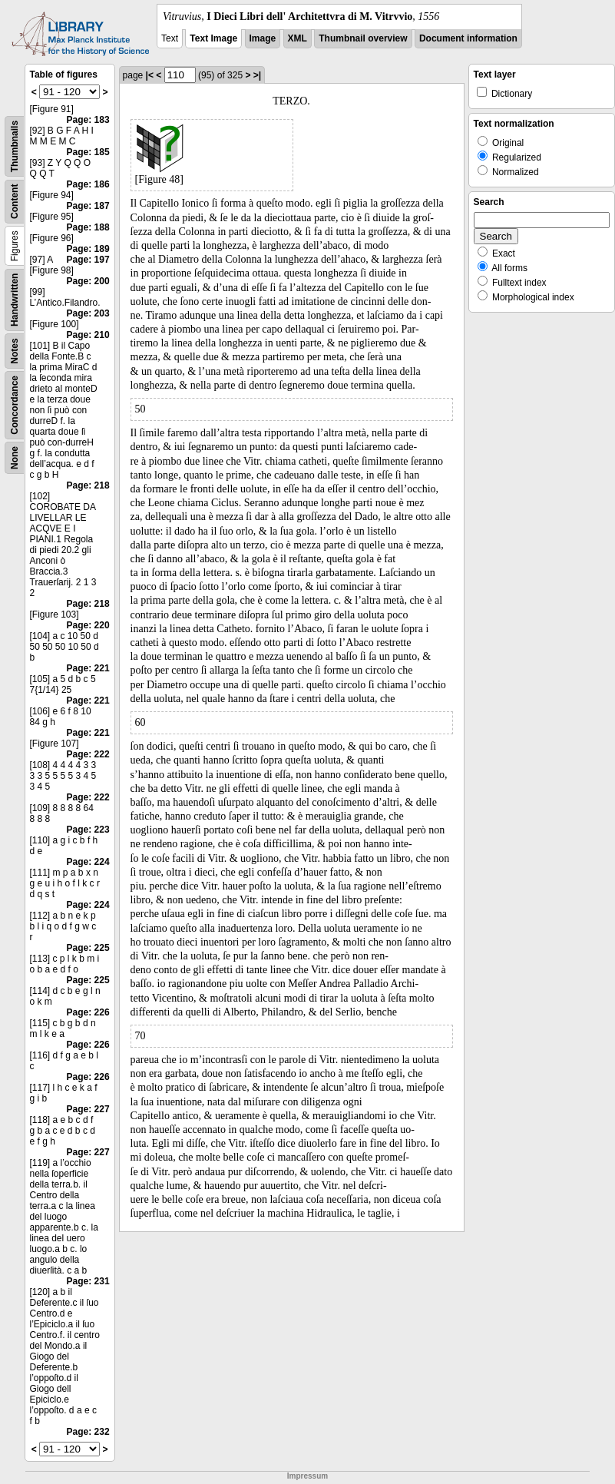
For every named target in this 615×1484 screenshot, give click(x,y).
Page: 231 (88, 1281)
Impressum (307, 1476)
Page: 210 (88, 335)
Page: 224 (88, 861)
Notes (14, 350)
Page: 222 (88, 754)
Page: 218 (88, 485)
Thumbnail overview (363, 38)
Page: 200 (88, 281)
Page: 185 (88, 152)
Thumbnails (14, 146)
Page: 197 (88, 259)
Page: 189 (88, 248)
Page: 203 (88, 313)
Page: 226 (88, 1012)
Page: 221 (88, 668)
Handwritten (14, 299)
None (14, 457)
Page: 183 (88, 119)
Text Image (213, 38)
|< (150, 75)
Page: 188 (88, 227)
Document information (468, 38)
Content (14, 201)
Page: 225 (88, 947)
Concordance (14, 405)
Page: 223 (88, 829)
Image (263, 38)
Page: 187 (88, 205)
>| (257, 75)
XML (297, 38)
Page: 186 (88, 184)
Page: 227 (88, 1109)
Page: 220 (88, 625)
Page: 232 (88, 1431)
